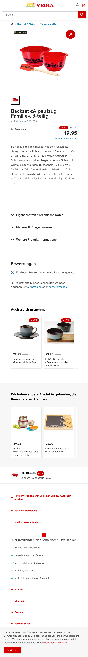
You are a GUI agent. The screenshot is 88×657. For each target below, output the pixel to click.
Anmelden (35, 286)
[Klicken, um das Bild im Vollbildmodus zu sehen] (44, 61)
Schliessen (12, 650)
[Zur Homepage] (12, 24)
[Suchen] (82, 14)
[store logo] (39, 5)
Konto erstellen (58, 286)
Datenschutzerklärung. (56, 642)
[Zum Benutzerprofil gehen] (77, 4)
